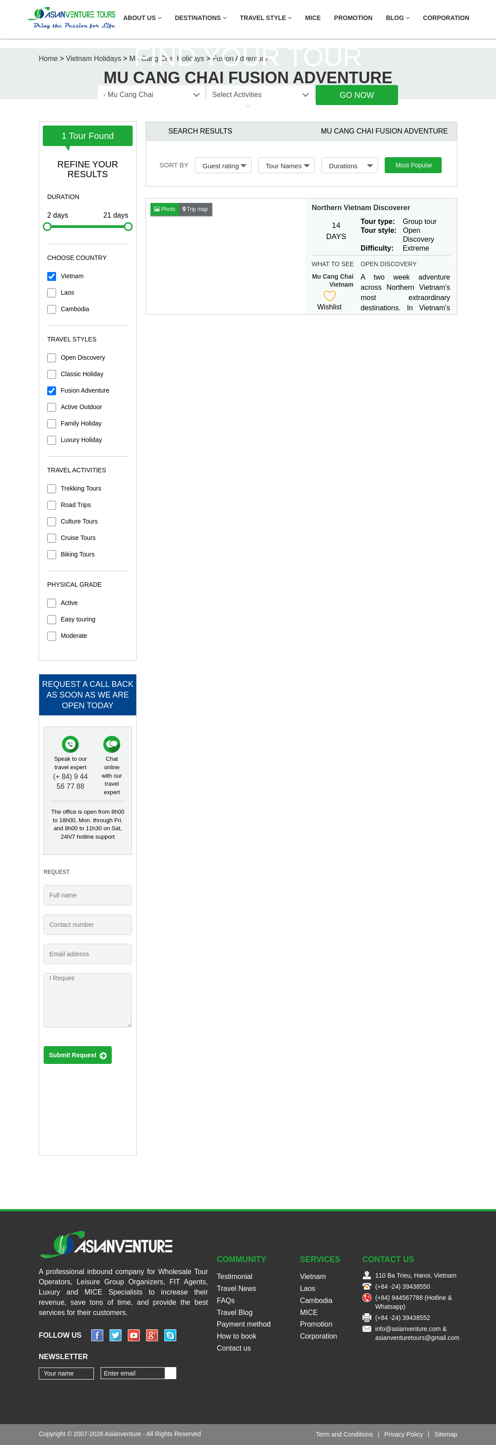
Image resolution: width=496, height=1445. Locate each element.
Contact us (234, 1348)
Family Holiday (81, 423)
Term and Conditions (344, 1434)
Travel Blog (234, 1312)
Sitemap (446, 1434)
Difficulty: (377, 248)
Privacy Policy (403, 1434)
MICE (313, 17)
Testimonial (234, 1276)
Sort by (173, 165)
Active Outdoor (81, 406)
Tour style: (379, 230)
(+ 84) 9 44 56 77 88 (70, 782)
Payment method (244, 1324)
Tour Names (288, 166)
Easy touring (78, 619)
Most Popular (413, 165)
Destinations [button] (201, 17)
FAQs (226, 1300)
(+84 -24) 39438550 (402, 1286)
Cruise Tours (78, 537)
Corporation (446, 17)
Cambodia (75, 309)
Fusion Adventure (85, 390)
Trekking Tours (81, 488)
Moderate (74, 635)
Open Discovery (83, 357)
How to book (236, 1336)
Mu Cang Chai (333, 276)
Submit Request (77, 1055)
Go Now (357, 95)
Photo (164, 209)
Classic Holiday (82, 373)
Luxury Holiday (81, 439)
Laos (67, 292)
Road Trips (76, 504)
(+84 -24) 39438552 (402, 1317)
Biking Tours (77, 554)
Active (69, 602)
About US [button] (142, 17)
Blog (398, 17)
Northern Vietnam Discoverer (361, 207)
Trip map (195, 209)
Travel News (236, 1288)
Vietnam (72, 276)
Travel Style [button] (266, 17)
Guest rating (225, 166)
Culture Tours (79, 521)
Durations (351, 166)
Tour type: (378, 221)
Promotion (353, 17)
